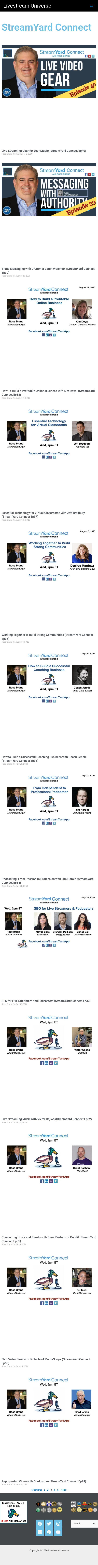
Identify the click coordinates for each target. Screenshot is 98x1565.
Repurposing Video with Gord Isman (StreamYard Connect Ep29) (44, 1481)
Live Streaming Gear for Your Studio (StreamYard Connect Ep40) (44, 150)
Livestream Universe (27, 6)
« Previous (36, 1489)
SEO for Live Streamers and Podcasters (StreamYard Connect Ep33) (46, 1001)
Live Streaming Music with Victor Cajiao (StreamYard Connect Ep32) (47, 1119)
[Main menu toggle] (91, 5)
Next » (64, 1489)
